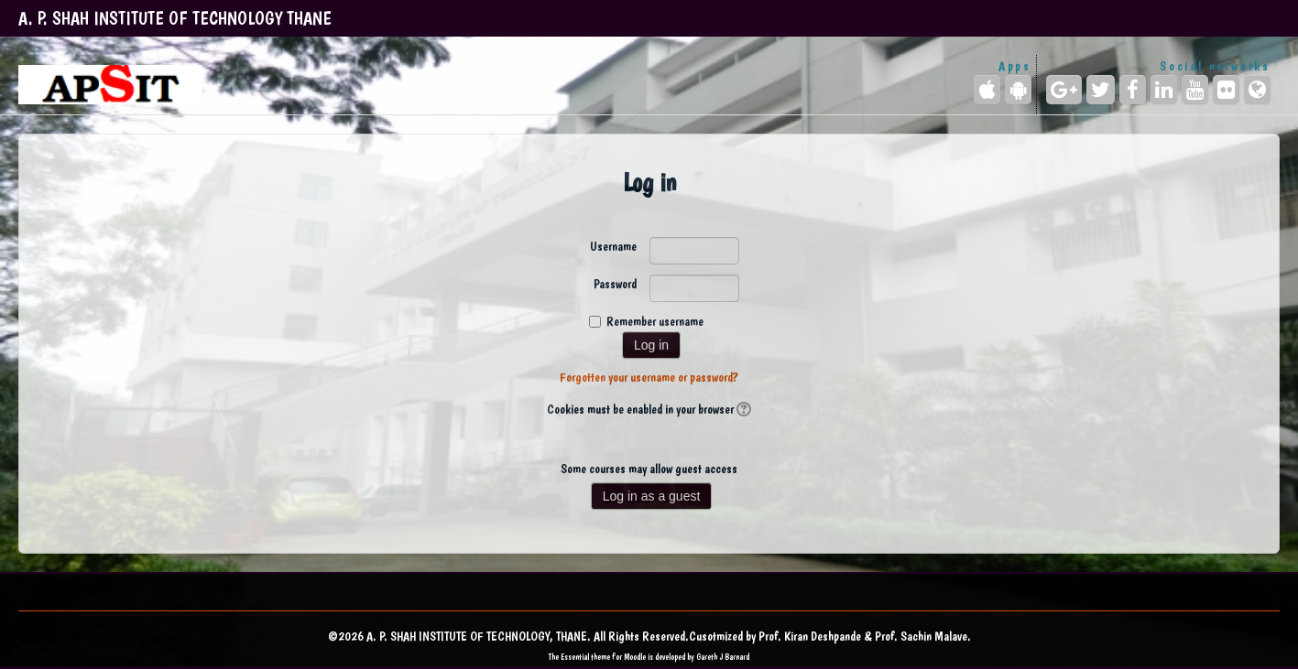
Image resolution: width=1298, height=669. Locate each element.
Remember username (655, 321)
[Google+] (1064, 89)
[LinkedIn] (1164, 89)
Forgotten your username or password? (649, 377)
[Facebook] (1132, 89)
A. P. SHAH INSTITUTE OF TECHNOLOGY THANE (175, 18)
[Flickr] (1226, 89)
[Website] (1257, 89)
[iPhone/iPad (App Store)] (987, 89)
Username (613, 246)
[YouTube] (1195, 89)
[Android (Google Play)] (1018, 89)
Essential (575, 657)
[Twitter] (1100, 89)
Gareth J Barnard (722, 657)
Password (615, 283)
